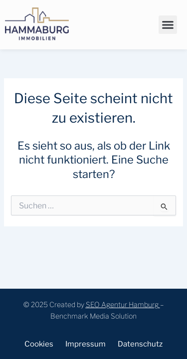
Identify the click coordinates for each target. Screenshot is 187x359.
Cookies (38, 344)
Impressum (85, 344)
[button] (168, 24)
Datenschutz (140, 344)
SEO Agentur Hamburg (122, 304)
